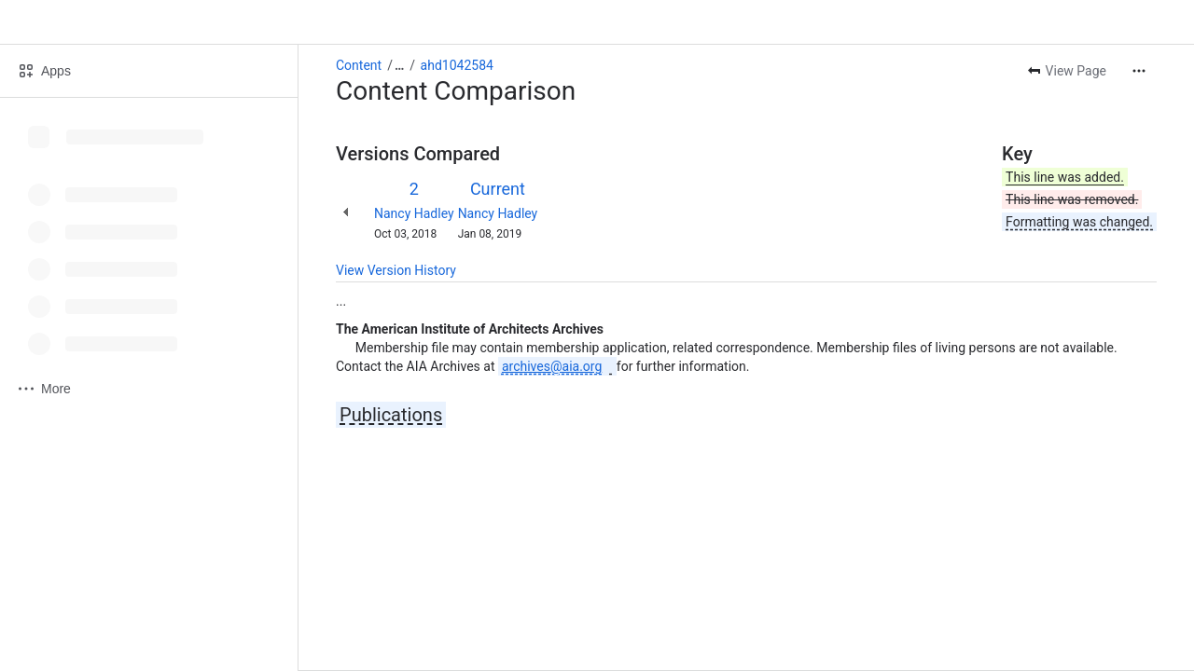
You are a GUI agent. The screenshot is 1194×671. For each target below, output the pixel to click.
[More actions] (1139, 71)
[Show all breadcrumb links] (399, 65)
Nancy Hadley (414, 213)
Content (359, 65)
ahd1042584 (457, 65)
